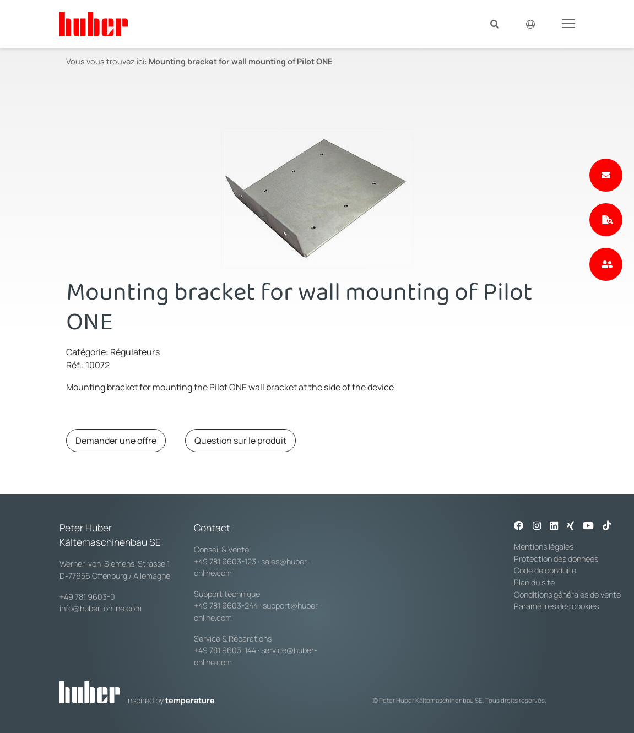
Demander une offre (115, 441)
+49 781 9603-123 (225, 561)
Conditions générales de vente (567, 594)
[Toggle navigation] (568, 23)
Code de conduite (545, 570)
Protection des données (556, 558)
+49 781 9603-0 (87, 596)
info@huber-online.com (100, 608)
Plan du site (534, 582)
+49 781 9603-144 (225, 650)
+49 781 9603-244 (226, 605)
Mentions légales (543, 546)
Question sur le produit (240, 441)
